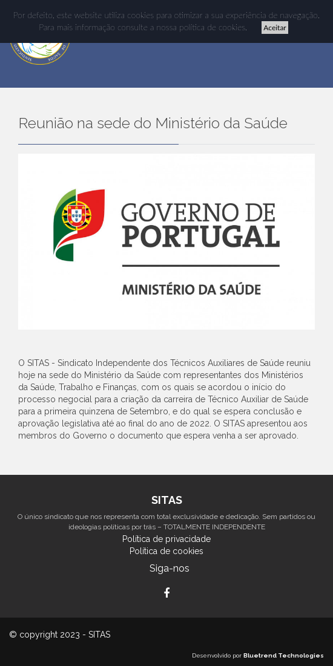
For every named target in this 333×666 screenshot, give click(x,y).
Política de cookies (166, 551)
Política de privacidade (166, 539)
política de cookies (212, 27)
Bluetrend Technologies (283, 655)
